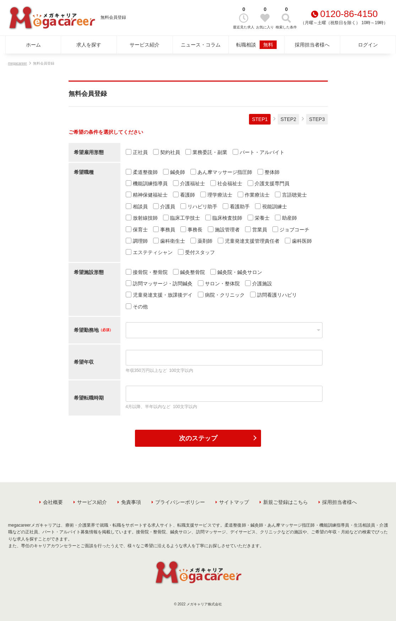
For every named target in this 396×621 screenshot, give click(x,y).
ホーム (33, 45)
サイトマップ (234, 502)
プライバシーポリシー (180, 502)
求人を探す (88, 45)
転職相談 (256, 44)
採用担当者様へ (312, 45)
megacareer (17, 63)
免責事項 (131, 502)
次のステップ (198, 438)
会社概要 (53, 502)
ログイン (368, 45)
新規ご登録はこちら (285, 502)
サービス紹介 (144, 45)
